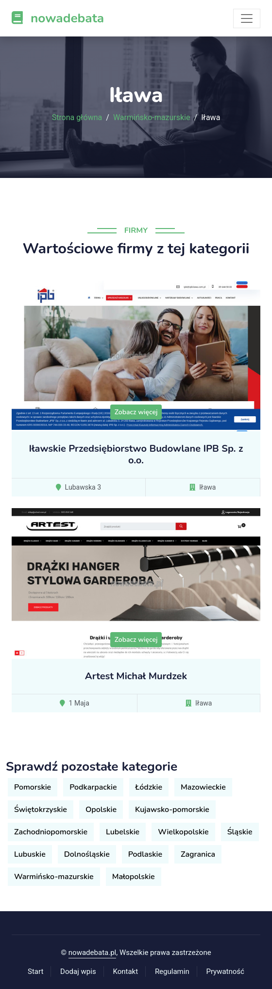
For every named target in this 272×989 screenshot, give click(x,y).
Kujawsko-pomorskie (172, 809)
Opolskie (101, 809)
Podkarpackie (93, 787)
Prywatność (225, 971)
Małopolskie (133, 876)
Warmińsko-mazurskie (151, 118)
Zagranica (198, 854)
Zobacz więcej (136, 412)
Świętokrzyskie (40, 809)
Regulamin (172, 971)
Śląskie (240, 832)
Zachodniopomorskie (50, 832)
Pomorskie (32, 787)
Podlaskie (145, 854)
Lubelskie (122, 832)
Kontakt (125, 971)
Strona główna (77, 118)
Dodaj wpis (78, 971)
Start (35, 971)
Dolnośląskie (87, 854)
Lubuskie (30, 854)
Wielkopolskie (183, 832)
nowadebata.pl (92, 952)
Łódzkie (149, 787)
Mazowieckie (203, 787)
